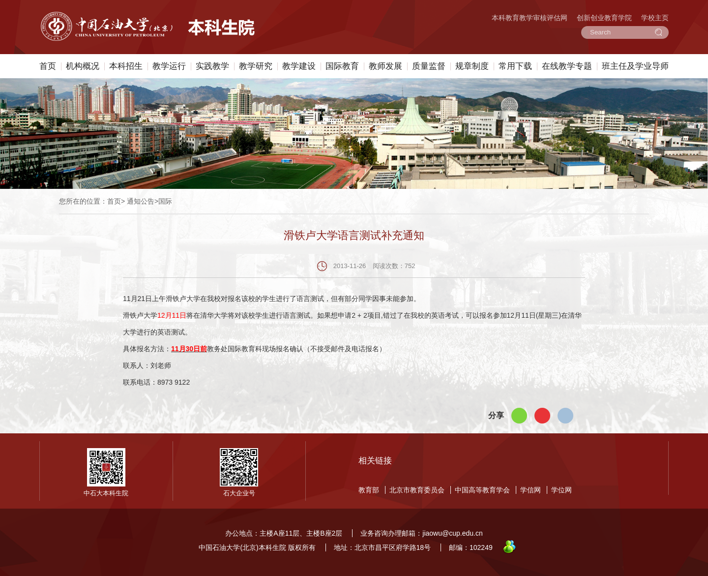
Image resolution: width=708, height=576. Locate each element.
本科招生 (126, 66)
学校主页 (655, 18)
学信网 (530, 490)
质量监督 (428, 66)
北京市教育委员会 (416, 490)
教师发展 (385, 66)
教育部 (368, 490)
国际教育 (342, 66)
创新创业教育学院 (604, 18)
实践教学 (212, 66)
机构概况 (82, 66)
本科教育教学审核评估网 (529, 18)
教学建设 (299, 66)
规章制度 (472, 66)
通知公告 (140, 201)
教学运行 (169, 66)
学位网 (561, 490)
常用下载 (515, 66)
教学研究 (255, 66)
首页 (47, 66)
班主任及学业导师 (635, 66)
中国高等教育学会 (482, 490)
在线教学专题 (567, 66)
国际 (165, 201)
